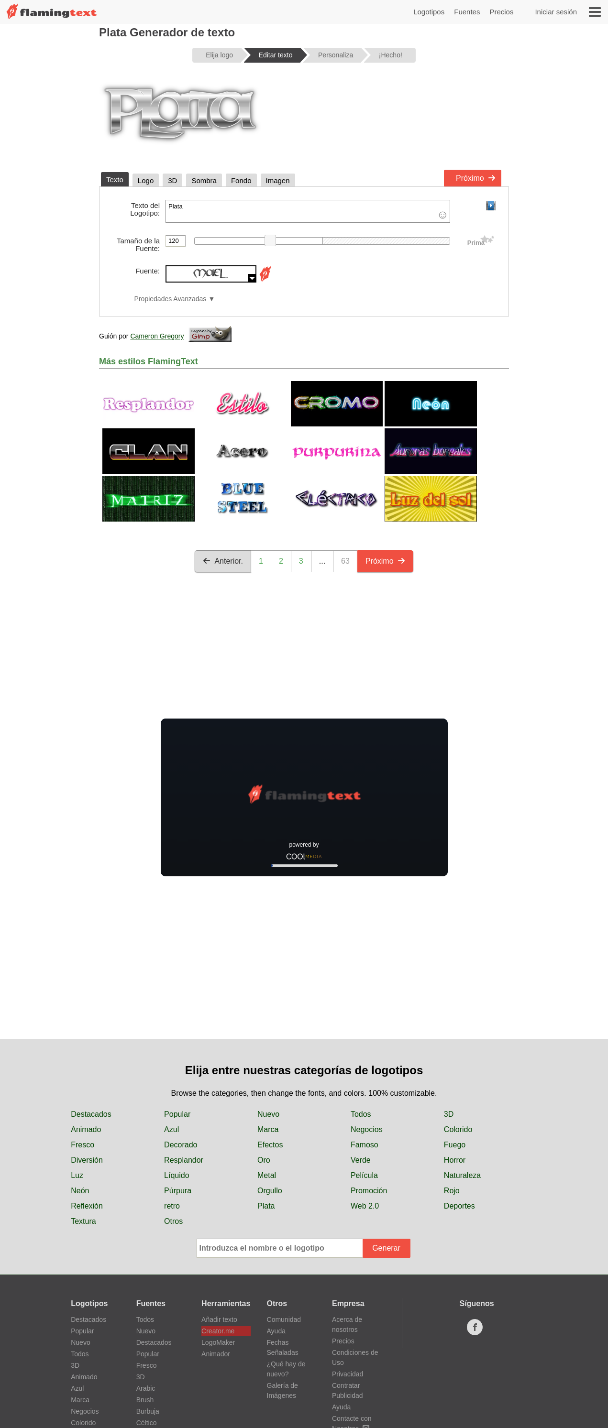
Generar (386, 1248)
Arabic (145, 1388)
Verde (361, 1160)
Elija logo (219, 55)
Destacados (91, 1114)
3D (448, 1114)
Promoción (369, 1191)
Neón (80, 1191)
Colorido (458, 1129)
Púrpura (177, 1191)
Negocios (367, 1129)
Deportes (459, 1206)
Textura (83, 1221)
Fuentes (467, 12)
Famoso (364, 1145)
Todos (361, 1114)
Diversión (87, 1160)
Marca (267, 1129)
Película (364, 1175)
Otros (173, 1221)
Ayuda (276, 1331)
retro (172, 1206)
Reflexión (87, 1206)
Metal (266, 1175)
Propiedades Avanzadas (170, 299)
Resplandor (183, 1160)
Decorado (180, 1145)
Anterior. (223, 561)
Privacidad (347, 1374)
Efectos (270, 1145)
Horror (454, 1160)
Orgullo (269, 1191)
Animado (86, 1129)
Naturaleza (462, 1175)
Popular (177, 1114)
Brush (145, 1400)
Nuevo (268, 1114)
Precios (501, 12)
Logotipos (428, 12)
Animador (215, 1354)
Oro (263, 1160)
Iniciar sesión (556, 12)
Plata (308, 211)
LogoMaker (218, 1342)
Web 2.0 (365, 1206)
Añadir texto (219, 1319)
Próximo (476, 178)
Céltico (146, 1423)
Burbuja (147, 1411)
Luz (77, 1175)
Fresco (82, 1145)
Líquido (176, 1175)
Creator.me (217, 1331)
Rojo (452, 1191)
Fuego (454, 1145)
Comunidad (284, 1319)
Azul (171, 1129)
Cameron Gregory (157, 336)
